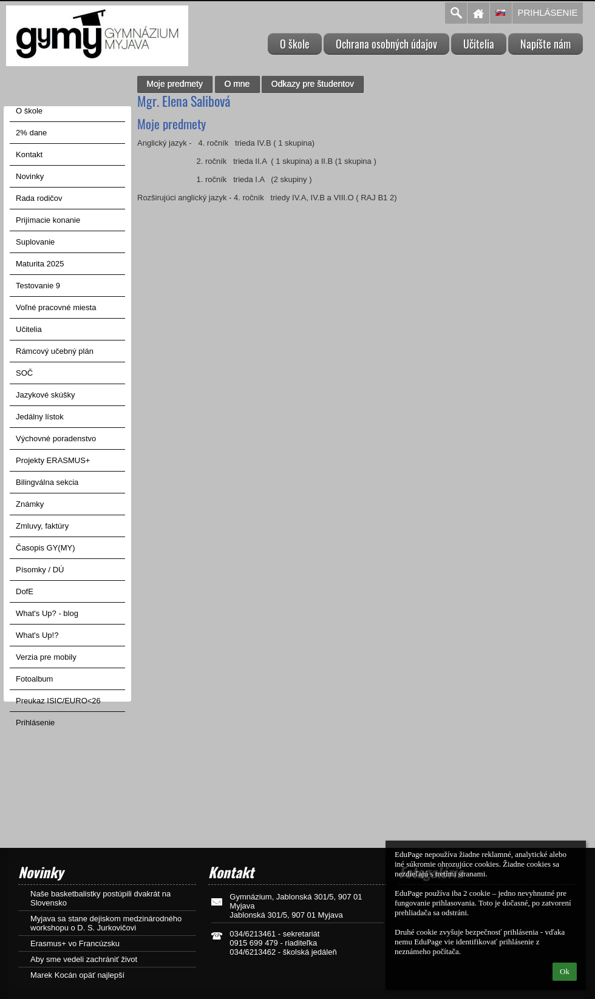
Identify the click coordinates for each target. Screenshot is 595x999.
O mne (237, 84)
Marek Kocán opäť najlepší (77, 975)
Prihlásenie (547, 12)
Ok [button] (565, 971)
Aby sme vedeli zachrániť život (83, 959)
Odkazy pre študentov (312, 84)
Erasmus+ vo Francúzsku (75, 943)
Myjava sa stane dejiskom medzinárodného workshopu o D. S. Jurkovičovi (106, 923)
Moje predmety (174, 84)
